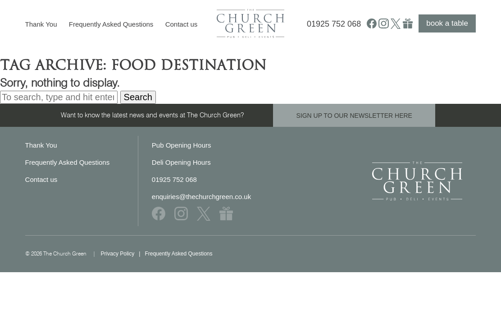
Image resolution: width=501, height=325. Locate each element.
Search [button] (138, 97)
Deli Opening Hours (181, 162)
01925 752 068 (334, 23)
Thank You (41, 24)
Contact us (181, 24)
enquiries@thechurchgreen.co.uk (201, 196)
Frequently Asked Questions (111, 24)
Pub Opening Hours (181, 145)
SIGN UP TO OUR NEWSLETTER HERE (354, 115)
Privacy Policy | (123, 254)
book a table (447, 23)
